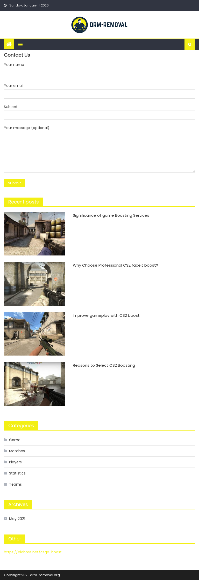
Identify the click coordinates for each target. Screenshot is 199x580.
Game (14, 439)
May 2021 (17, 518)
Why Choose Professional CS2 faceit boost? (115, 265)
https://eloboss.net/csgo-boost (33, 552)
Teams (15, 484)
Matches (17, 451)
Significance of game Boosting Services (111, 215)
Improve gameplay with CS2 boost (106, 315)
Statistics (17, 473)
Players (15, 462)
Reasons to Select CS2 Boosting (104, 365)
